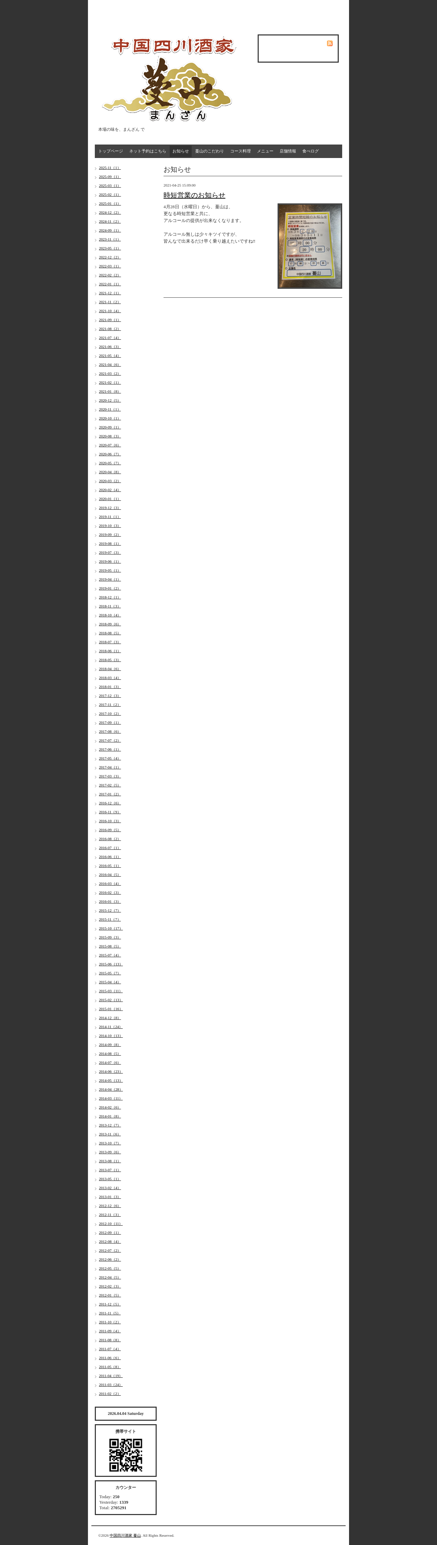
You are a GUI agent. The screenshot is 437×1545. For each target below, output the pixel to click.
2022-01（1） (110, 284)
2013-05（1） (110, 1179)
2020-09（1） (110, 427)
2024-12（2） (110, 212)
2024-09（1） (110, 230)
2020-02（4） (110, 490)
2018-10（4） (110, 615)
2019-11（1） (110, 517)
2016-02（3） (110, 892)
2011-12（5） (110, 1304)
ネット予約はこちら (147, 151)
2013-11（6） (110, 1134)
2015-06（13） (111, 964)
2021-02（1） (110, 382)
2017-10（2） (110, 713)
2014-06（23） (111, 1071)
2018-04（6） (110, 669)
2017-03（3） (110, 776)
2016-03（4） (110, 883)
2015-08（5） (110, 946)
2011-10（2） (110, 1322)
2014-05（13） (111, 1080)
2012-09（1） (110, 1232)
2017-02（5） (110, 785)
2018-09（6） (110, 624)
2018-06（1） (110, 651)
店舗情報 (288, 151)
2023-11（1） (110, 239)
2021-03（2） (110, 373)
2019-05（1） (110, 570)
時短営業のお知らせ (194, 195)
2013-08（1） (110, 1161)
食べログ (310, 151)
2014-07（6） (110, 1062)
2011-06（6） (110, 1358)
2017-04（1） (110, 767)
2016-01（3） (110, 901)
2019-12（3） (110, 508)
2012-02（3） (110, 1286)
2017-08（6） (110, 731)
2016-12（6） (110, 803)
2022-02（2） (110, 275)
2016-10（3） (110, 821)
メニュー (265, 151)
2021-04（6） (110, 364)
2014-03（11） (111, 1098)
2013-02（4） (110, 1188)
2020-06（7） (110, 454)
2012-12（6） (110, 1206)
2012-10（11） (111, 1223)
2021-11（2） (110, 302)
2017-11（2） (110, 704)
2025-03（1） (110, 185)
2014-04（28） (111, 1089)
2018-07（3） (110, 642)
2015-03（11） (111, 991)
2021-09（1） (110, 320)
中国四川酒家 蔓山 (125, 1535)
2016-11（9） (110, 812)
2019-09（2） (110, 534)
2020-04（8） (110, 472)
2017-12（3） (110, 696)
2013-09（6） (110, 1152)
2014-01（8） (110, 1116)
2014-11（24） (111, 1027)
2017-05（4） (110, 758)
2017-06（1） (110, 749)
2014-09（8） (110, 1045)
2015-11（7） (110, 919)
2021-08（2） (110, 329)
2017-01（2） (110, 794)
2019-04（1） (110, 579)
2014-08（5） (110, 1053)
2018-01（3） (110, 687)
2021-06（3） (110, 347)
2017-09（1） (110, 722)
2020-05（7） (110, 463)
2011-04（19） (111, 1376)
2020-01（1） (110, 499)
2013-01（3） (110, 1197)
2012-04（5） (110, 1277)
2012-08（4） (110, 1241)
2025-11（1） (110, 168)
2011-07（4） (110, 1349)
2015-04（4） (110, 982)
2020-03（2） (110, 481)
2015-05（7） (110, 973)
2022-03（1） (110, 266)
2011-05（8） (110, 1367)
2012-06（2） (110, 1259)
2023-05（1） (110, 248)
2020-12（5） (110, 400)
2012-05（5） (110, 1268)
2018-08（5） (110, 633)
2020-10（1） (110, 418)
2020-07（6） (110, 445)
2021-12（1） (110, 293)
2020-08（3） (110, 436)
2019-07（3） (110, 552)
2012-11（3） (110, 1215)
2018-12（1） (110, 597)
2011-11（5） (110, 1313)
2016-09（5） (110, 830)
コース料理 (240, 151)
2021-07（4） (110, 338)
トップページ (110, 151)
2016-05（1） (110, 866)
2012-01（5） (110, 1295)
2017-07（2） (110, 740)
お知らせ (180, 151)
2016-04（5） (110, 874)
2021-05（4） (110, 355)
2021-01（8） (110, 391)
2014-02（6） (110, 1107)
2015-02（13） (111, 1000)
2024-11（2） (110, 221)
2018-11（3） (110, 606)
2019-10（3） (110, 525)
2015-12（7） (110, 910)
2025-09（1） (110, 176)
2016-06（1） (110, 857)
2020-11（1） (110, 409)
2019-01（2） (110, 588)
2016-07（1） (110, 848)
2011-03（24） (111, 1385)
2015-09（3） (110, 937)
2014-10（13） (111, 1036)
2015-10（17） (111, 928)
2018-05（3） (110, 660)
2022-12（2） (110, 257)
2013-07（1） (110, 1170)
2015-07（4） (110, 955)
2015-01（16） (111, 1009)
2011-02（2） (110, 1393)
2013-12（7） (110, 1125)
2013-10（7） (110, 1143)
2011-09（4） (110, 1331)
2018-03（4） (110, 678)
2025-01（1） (110, 203)
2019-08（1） (110, 543)
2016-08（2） (110, 839)
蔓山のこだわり (209, 151)
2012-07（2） (110, 1250)
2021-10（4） (110, 311)
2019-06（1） (110, 561)
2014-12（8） (110, 1018)
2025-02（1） (110, 194)
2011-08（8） (110, 1340)
